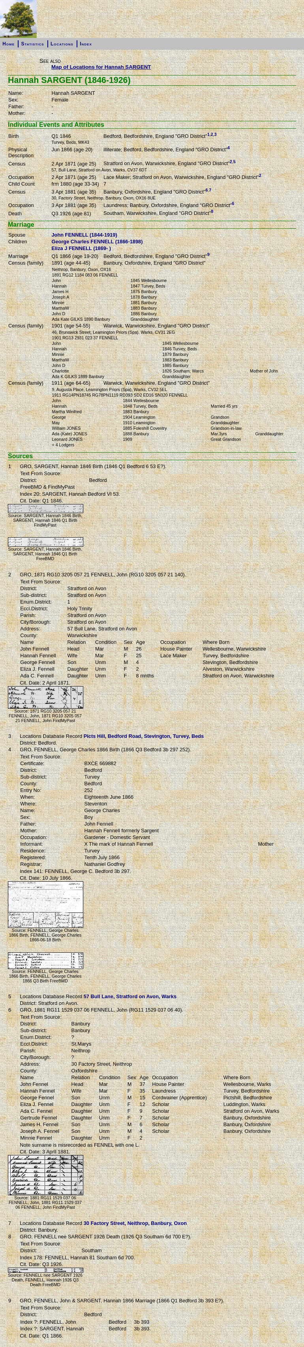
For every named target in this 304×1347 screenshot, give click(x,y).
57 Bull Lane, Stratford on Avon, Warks (130, 996)
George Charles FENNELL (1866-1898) (97, 242)
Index (86, 44)
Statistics (32, 44)
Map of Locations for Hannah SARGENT (101, 67)
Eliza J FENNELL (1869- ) (81, 248)
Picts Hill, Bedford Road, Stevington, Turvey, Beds (144, 736)
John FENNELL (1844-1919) (84, 235)
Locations (62, 44)
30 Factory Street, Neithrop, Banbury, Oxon (135, 1223)
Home (8, 44)
